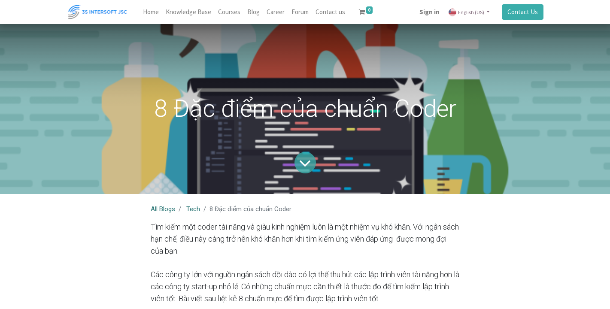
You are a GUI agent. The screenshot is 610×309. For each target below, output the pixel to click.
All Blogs (163, 209)
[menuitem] (151, 12)
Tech (193, 209)
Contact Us (522, 12)
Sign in (429, 12)
